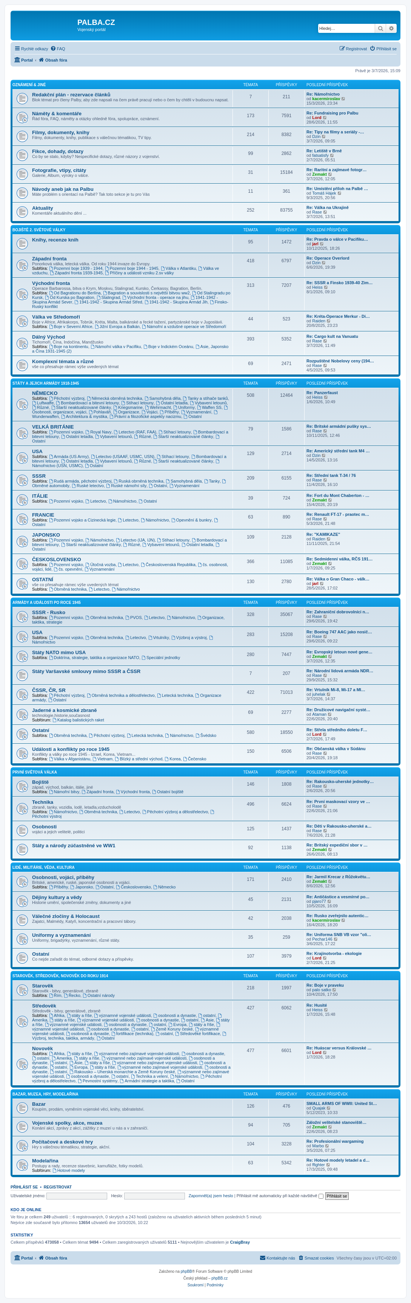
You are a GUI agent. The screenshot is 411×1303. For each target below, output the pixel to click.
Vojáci (149, 412)
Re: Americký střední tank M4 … (338, 451)
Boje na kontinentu (68, 346)
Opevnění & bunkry (191, 520)
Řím (55, 995)
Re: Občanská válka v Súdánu (336, 748)
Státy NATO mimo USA (59, 652)
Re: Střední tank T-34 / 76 (331, 475)
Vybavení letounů (208, 403)
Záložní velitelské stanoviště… (336, 1122)
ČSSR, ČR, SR (49, 690)
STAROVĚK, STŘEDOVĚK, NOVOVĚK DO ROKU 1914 (60, 976)
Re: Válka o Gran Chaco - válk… (337, 579)
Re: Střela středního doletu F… (336, 729)
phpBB (186, 1271)
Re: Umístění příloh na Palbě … (337, 188)
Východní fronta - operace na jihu (155, 297)
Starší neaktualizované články (81, 407)
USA (37, 451)
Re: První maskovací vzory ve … (338, 801)
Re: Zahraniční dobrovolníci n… (337, 612)
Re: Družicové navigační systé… (338, 709)
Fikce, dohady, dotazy (57, 151)
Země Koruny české (172, 1029)
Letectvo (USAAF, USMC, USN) (122, 456)
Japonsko (82, 887)
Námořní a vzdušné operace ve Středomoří (184, 326)
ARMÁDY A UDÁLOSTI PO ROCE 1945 (46, 602)
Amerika (62, 1058)
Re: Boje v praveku (325, 985)
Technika (42, 802)
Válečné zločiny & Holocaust (66, 916)
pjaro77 (319, 901)
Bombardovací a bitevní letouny (87, 403)
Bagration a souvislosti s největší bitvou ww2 (146, 293)
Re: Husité (316, 1005)
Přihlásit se (24, 1187)
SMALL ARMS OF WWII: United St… (341, 1103)
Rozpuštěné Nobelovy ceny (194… (340, 361)
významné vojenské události (122, 1015)
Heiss (317, 287)
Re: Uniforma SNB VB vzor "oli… (338, 934)
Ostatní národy (99, 995)
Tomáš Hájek (324, 193)
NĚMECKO (44, 393)
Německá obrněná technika (114, 398)
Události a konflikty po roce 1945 (70, 749)
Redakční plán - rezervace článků (71, 94)
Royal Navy (98, 432)
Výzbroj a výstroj (189, 637)
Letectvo (95, 501)
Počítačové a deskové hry (62, 1142)
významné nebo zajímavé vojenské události (136, 1053)
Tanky (212, 481)
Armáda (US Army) (69, 456)
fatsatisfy (320, 155)
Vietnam (102, 759)
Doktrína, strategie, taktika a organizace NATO (94, 657)
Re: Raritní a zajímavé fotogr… (336, 169)
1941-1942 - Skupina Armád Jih (176, 302)
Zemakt (319, 174)
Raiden (318, 321)
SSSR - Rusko (48, 612)
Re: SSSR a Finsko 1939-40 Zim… (339, 282)
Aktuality (42, 208)
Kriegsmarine (128, 407)
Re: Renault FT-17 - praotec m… (337, 514)
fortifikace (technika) (132, 1033)
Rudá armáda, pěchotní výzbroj (80, 481)
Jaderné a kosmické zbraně (64, 710)
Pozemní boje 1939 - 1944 (76, 268)
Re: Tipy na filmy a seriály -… (335, 132)
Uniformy (184, 407)
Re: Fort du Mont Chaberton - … (337, 495)
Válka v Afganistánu (69, 759)
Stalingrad (108, 297)
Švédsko (205, 735)
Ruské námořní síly (126, 485)
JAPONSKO (46, 535)
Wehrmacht (158, 407)
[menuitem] (57, 48)
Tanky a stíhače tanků (205, 398)
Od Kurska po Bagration (69, 297)
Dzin (316, 136)
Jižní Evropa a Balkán (117, 326)
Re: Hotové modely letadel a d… (337, 1160)
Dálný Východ (48, 337)
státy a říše (79, 1015)
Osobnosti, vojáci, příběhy (63, 877)
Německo (164, 887)
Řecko (72, 995)
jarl (315, 243)
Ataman (319, 714)
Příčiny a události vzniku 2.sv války (139, 273)
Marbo (318, 1146)
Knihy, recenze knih (55, 240)
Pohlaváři (100, 412)
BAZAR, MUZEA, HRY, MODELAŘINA (45, 1094)
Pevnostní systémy (97, 1081)
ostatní (207, 1015)
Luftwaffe (43, 403)
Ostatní (192, 416)
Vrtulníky (158, 637)
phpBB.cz (219, 1278)
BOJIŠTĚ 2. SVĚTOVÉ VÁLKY (38, 230)
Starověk (42, 986)
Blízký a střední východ (138, 759)
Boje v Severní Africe (70, 326)
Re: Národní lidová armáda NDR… (339, 671)
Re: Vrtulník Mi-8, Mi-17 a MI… (335, 689)
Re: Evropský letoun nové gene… (339, 652)
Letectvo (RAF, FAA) (135, 432)
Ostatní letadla (172, 403)
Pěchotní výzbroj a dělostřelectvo (175, 811)
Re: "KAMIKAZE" (323, 534)
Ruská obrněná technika (138, 481)
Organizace (126, 412)
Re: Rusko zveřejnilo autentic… (337, 915)
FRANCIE (43, 515)
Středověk (44, 1006)
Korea (172, 759)
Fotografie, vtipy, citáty (59, 170)
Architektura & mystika (84, 416)
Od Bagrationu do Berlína (75, 293)
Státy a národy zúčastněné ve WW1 (73, 845)
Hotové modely (68, 1170)
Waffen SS (209, 407)
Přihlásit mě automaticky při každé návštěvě (280, 1195)
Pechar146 (322, 939)
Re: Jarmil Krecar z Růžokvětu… (338, 876)
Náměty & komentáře (57, 113)
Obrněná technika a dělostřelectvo (121, 695)
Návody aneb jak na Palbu (63, 189)
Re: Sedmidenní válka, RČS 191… (339, 559)
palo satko (321, 989)
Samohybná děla (162, 398)
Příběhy (169, 412)
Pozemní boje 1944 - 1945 (132, 268)
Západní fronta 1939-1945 (76, 273)
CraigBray (240, 1242)
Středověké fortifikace (197, 1033)
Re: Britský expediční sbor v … (337, 845)
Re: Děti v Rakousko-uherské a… (338, 826)
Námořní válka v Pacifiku (116, 346)
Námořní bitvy (64, 791)
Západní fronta (49, 259)
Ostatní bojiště (167, 791)
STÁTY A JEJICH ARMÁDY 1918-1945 (45, 383)
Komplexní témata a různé (63, 361)
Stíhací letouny (137, 403)
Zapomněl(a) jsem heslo (211, 1195)
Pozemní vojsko (66, 432)
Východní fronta (51, 283)
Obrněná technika (68, 589)
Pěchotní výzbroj (67, 398)
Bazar (39, 1104)
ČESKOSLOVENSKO (56, 559)
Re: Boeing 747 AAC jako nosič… (339, 632)
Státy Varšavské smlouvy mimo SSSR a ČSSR (86, 671)
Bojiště (40, 782)
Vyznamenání (196, 412)
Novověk (42, 1048)
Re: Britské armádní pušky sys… (338, 426)
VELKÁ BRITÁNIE (53, 427)
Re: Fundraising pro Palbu (332, 113)
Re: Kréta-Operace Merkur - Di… (338, 316)
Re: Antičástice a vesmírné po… (337, 896)
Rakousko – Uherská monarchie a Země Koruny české (122, 1071)
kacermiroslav (326, 98)
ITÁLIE (40, 496)
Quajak (318, 1108)
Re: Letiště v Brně (324, 151)
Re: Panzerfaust (322, 392)
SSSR (39, 476)
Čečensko (194, 759)
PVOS (133, 617)
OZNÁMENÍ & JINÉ (29, 85)
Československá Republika (168, 564)
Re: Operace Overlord (327, 258)
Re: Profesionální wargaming (335, 1141)
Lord (316, 117)
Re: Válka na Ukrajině (327, 207)
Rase (317, 212)
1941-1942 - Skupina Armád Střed (108, 302)
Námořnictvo (122, 501)
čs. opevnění (68, 569)
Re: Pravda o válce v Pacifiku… (337, 239)
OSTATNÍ (42, 579)
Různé (40, 407)
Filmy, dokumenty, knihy (60, 132)
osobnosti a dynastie (174, 1015)
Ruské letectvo (88, 485)
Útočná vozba (100, 564)
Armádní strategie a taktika (147, 1081)
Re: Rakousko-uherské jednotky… (340, 781)
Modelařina (45, 1161)
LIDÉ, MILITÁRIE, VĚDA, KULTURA (43, 867)
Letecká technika (175, 695)
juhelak (318, 694)
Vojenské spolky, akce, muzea (67, 1123)
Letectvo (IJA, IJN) (135, 540)
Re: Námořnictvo (323, 94)
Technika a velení (149, 1076)
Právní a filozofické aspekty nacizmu (145, 416)
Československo (133, 887)
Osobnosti (44, 826)
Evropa (177, 1024)
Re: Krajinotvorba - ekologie (334, 953)
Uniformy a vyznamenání (61, 935)
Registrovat (58, 1187)
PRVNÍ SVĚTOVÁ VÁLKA (34, 772)
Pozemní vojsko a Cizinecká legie (82, 520)
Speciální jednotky (161, 657)
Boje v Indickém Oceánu (168, 346)
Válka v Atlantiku (178, 268)
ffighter (318, 1164)
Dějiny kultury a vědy (57, 897)
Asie (207, 1020)
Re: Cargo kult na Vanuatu (332, 336)
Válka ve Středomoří (56, 317)
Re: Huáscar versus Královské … (338, 1048)
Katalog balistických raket (78, 720)
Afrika (57, 1015)
